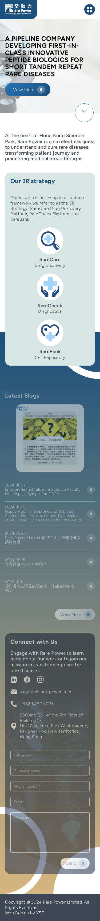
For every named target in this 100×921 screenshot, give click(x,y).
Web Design (17, 912)
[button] (89, 9)
